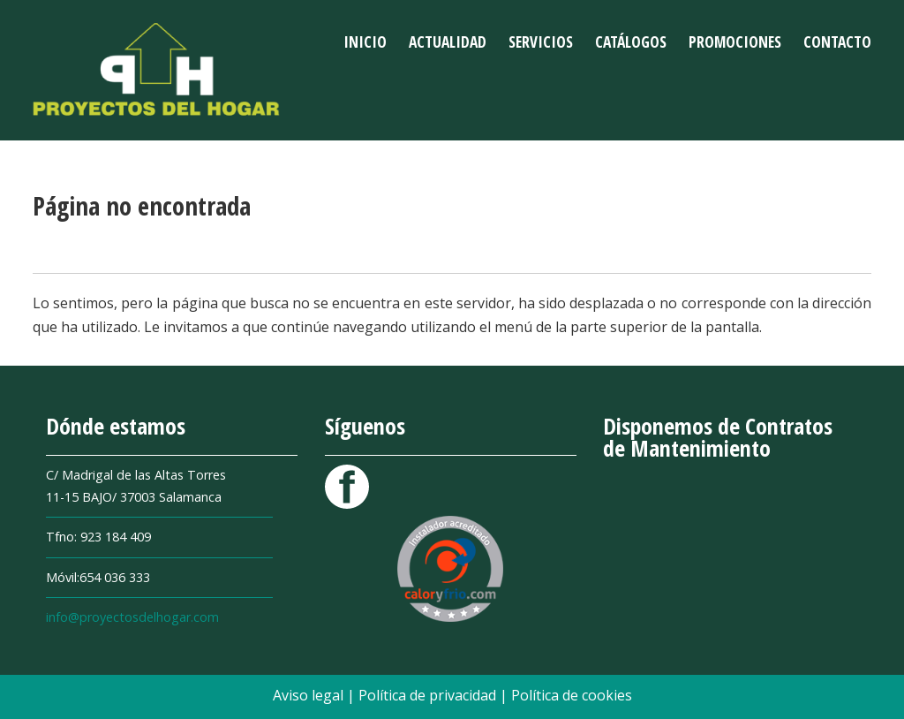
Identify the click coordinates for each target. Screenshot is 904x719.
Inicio (365, 41)
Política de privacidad (429, 695)
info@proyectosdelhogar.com (132, 617)
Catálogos (631, 41)
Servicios (540, 41)
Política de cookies (571, 695)
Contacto (837, 41)
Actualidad (447, 41)
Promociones (735, 41)
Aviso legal (310, 695)
